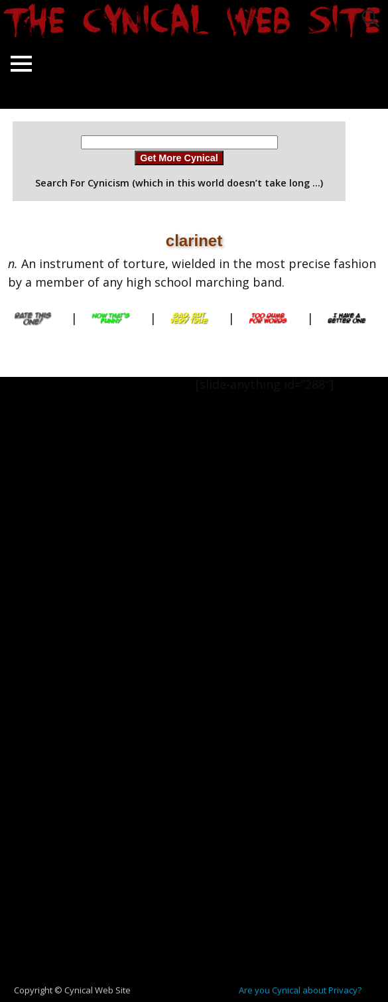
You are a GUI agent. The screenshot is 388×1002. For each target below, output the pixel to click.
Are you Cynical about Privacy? (300, 990)
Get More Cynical (179, 158)
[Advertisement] (53, 576)
